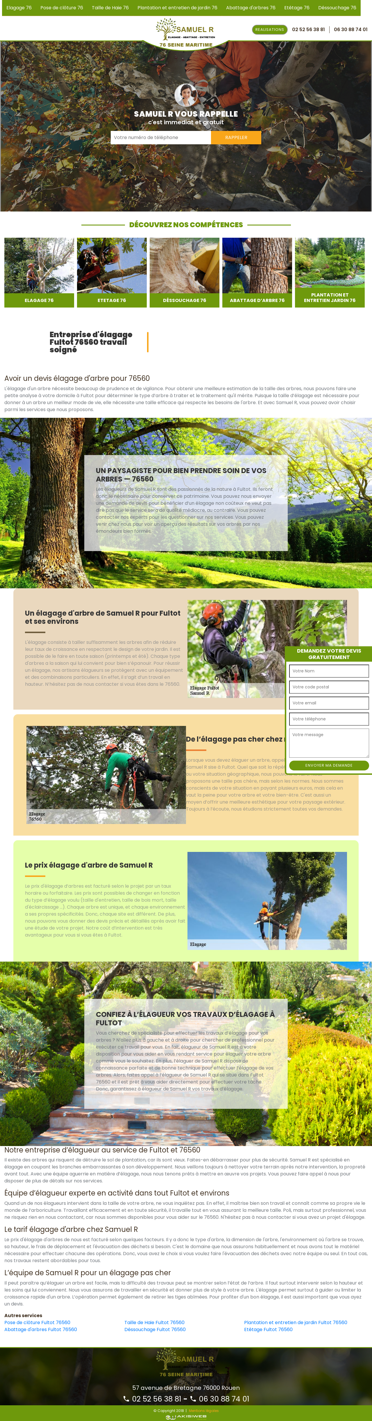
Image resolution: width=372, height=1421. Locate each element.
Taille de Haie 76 (110, 7)
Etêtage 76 (297, 7)
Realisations (269, 29)
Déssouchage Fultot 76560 (155, 1329)
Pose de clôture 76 (61, 7)
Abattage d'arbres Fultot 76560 (40, 1329)
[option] (39, 273)
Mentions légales (204, 1410)
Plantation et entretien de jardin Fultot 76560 (295, 1322)
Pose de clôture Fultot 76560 (37, 1322)
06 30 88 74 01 (219, 1399)
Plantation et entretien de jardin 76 (177, 7)
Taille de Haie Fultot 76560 (154, 1322)
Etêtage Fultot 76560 (268, 1329)
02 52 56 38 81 (152, 1399)
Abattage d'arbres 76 (251, 7)
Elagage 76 (19, 7)
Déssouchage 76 (337, 7)
